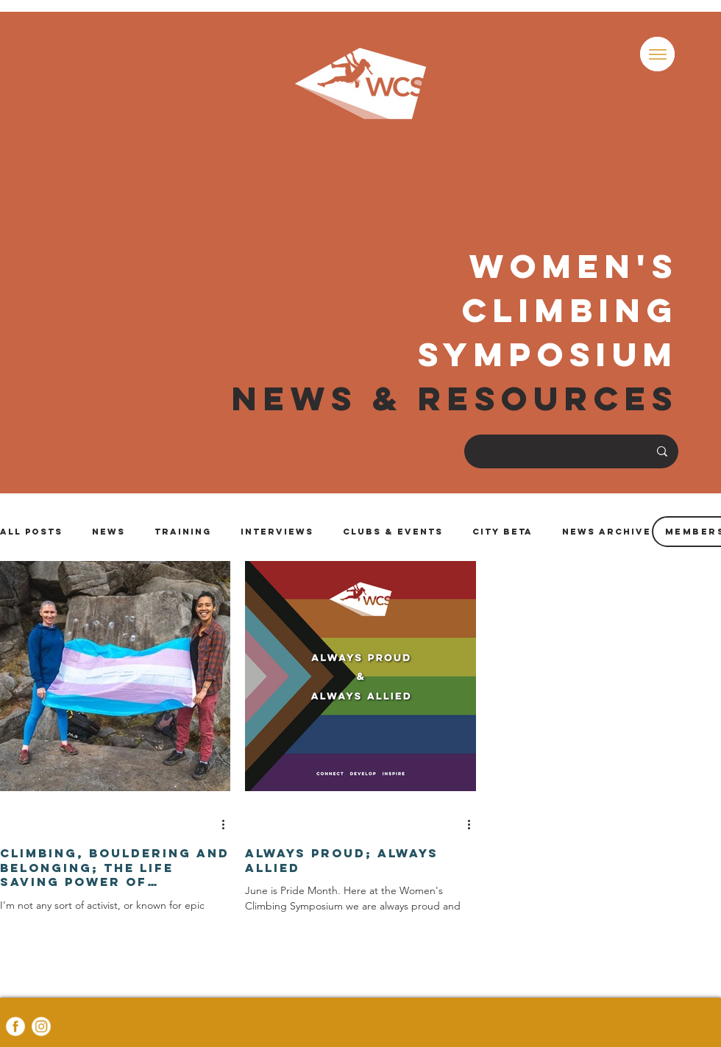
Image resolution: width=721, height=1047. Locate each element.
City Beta (502, 531)
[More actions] (228, 824)
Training (182, 531)
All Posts (31, 531)
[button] (657, 54)
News (108, 531)
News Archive (606, 531)
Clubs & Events (393, 531)
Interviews (277, 531)
